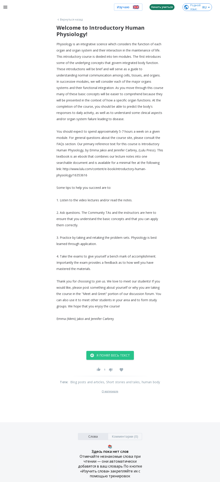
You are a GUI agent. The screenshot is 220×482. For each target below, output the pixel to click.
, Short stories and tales (122, 382)
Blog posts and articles (87, 382)
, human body (150, 382)
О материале (110, 391)
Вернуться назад (69, 19)
